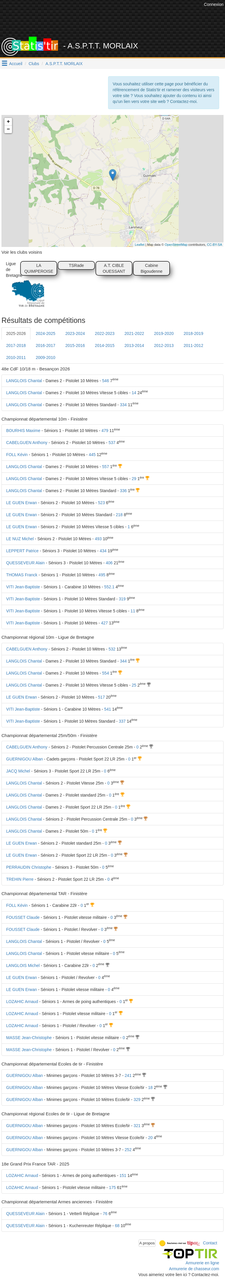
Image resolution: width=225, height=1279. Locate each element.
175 (112, 1187)
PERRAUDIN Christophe (28, 867)
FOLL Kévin (17, 454)
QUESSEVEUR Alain (25, 562)
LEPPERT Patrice (22, 550)
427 (104, 623)
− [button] (8, 129)
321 (137, 1125)
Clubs (34, 63)
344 (123, 661)
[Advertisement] (117, 22)
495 (101, 574)
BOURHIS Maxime (23, 430)
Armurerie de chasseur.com (194, 1268)
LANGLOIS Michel (23, 965)
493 (98, 538)
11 (133, 611)
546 (105, 380)
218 (119, 514)
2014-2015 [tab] (105, 345)
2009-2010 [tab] (45, 357)
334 (123, 404)
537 (111, 442)
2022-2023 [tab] (105, 333)
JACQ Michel (18, 771)
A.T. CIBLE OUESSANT (114, 268)
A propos (147, 1243)
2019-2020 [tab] (164, 333)
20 (150, 1137)
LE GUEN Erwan (21, 502)
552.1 (109, 587)
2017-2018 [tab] (16, 345)
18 (150, 1087)
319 (122, 599)
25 (134, 685)
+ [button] (8, 121)
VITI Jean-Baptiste (23, 587)
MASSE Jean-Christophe (29, 1037)
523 (101, 502)
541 (107, 709)
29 (134, 478)
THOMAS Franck (22, 574)
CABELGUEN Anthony (26, 442)
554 (105, 673)
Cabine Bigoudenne (152, 268)
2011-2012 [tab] (193, 345)
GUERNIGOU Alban (24, 759)
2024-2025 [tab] (45, 333)
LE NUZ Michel (20, 538)
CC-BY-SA (214, 244)
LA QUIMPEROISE (38, 268)
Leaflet (139, 244)
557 (105, 466)
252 (128, 1149)
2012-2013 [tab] (164, 345)
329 (137, 1099)
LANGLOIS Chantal (24, 380)
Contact (210, 1242)
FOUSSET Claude (23, 917)
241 (128, 1075)
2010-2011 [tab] (16, 357)
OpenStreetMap (176, 244)
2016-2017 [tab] (45, 345)
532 (111, 649)
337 (122, 721)
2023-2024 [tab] (75, 333)
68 (117, 1225)
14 (134, 392)
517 (101, 697)
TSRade (76, 265)
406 (109, 562)
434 (103, 550)
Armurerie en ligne (202, 1263)
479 (104, 430)
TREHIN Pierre (19, 879)
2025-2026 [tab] (16, 333)
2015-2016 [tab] (75, 345)
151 (123, 1175)
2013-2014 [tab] (134, 345)
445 (92, 454)
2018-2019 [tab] (193, 333)
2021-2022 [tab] (134, 333)
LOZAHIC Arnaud (22, 1001)
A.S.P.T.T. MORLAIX (64, 63)
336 (123, 490)
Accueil (15, 63)
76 (105, 1213)
